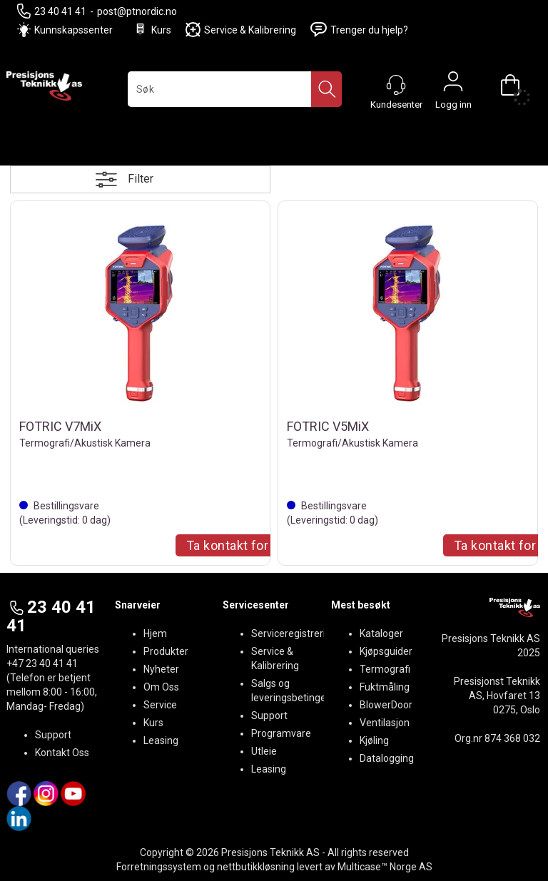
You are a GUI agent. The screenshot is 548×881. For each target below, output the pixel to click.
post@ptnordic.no (137, 11)
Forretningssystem (158, 866)
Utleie (264, 751)
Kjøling (374, 740)
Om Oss (161, 687)
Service (160, 705)
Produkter (165, 651)
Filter (140, 178)
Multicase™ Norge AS (385, 866)
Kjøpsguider (386, 651)
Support (53, 734)
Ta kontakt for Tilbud (247, 545)
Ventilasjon (385, 722)
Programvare (281, 733)
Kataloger (381, 633)
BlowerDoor (386, 705)
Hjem (155, 633)
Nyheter (161, 669)
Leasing (160, 740)
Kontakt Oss (62, 752)
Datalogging (387, 758)
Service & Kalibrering (241, 29)
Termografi (385, 669)
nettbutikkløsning (256, 866)
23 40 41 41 (51, 11)
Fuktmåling (385, 687)
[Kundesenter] (396, 84)
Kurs (152, 29)
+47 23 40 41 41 (42, 663)
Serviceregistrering (294, 633)
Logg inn (453, 84)
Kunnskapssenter (73, 30)
